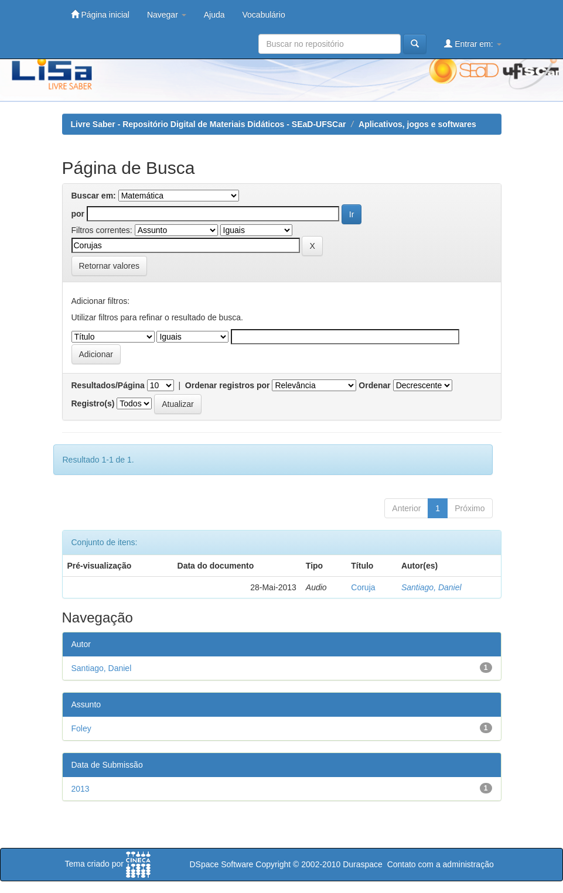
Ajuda (214, 14)
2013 (80, 788)
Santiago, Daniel (431, 587)
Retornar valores (109, 266)
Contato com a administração (440, 864)
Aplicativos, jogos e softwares (417, 124)
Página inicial (100, 14)
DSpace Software (221, 864)
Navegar (166, 14)
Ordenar (374, 385)
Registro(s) (93, 403)
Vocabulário (264, 14)
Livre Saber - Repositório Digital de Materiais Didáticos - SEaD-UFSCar (208, 124)
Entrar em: (472, 44)
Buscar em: (93, 195)
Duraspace (363, 864)
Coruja (363, 587)
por (78, 213)
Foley (81, 728)
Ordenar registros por (227, 385)
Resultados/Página (108, 385)
